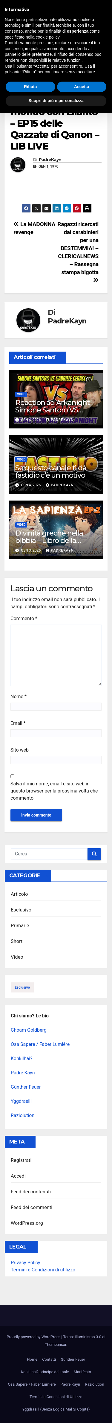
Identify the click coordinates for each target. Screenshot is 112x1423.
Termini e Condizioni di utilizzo (43, 1270)
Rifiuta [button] (30, 1397)
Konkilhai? (22, 1058)
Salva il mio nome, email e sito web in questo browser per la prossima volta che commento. (54, 791)
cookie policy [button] (47, 1347)
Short (16, 941)
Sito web (19, 750)
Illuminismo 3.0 (65, 14)
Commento (23, 618)
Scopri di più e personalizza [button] (55, 1410)
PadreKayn (50, 159)
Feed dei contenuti (31, 1192)
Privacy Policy (25, 1262)
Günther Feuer (26, 1087)
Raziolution (22, 1115)
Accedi (18, 1176)
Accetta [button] (81, 1397)
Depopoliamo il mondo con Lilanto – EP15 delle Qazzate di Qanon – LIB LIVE (54, 123)
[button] (98, 48)
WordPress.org (27, 1223)
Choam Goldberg (29, 1030)
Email (17, 723)
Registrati (21, 1160)
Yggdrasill (21, 1101)
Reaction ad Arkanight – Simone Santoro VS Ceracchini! (54, 410)
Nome (18, 696)
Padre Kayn (23, 1073)
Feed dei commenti (31, 1207)
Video (16, 88)
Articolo (19, 894)
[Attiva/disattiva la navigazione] (57, 48)
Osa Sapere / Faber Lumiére (40, 1044)
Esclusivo (21, 910)
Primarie (20, 925)
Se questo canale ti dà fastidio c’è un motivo (50, 471)
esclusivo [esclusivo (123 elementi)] (22, 987)
